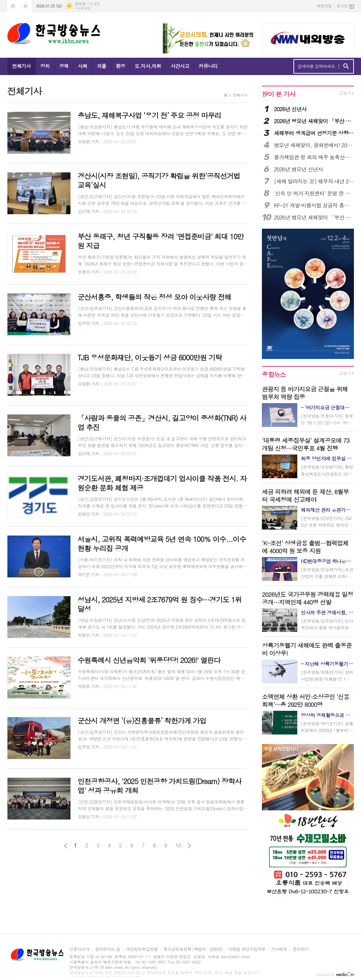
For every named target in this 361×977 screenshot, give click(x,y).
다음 (189, 846)
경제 (63, 65)
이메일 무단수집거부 (246, 949)
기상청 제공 (83, 8)
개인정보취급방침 (141, 949)
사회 (82, 65)
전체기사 (21, 65)
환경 (120, 65)
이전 (66, 846)
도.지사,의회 (147, 65)
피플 (101, 65)
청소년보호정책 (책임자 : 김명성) (193, 949)
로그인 (342, 5)
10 (178, 845)
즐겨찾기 (25, 6)
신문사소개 (79, 949)
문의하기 (301, 949)
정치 (45, 65)
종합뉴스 (274, 374)
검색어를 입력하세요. (317, 66)
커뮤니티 (208, 65)
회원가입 (324, 5)
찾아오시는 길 (107, 949)
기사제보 (279, 949)
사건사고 (180, 65)
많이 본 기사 (278, 94)
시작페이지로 (13, 6)
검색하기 (346, 66)
